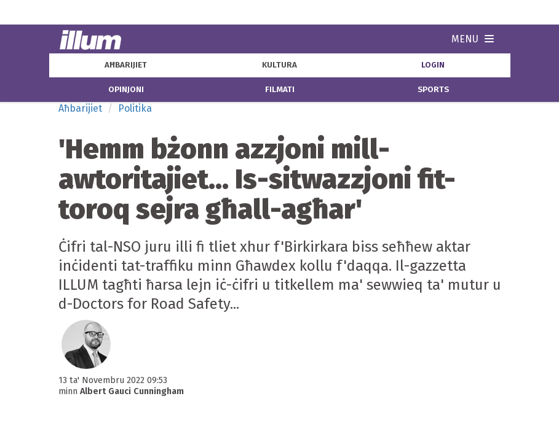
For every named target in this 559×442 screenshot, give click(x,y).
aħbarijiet (126, 65)
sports (433, 90)
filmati (280, 90)
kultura (279, 65)
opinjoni (126, 90)
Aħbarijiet (80, 108)
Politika (135, 108)
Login (433, 65)
